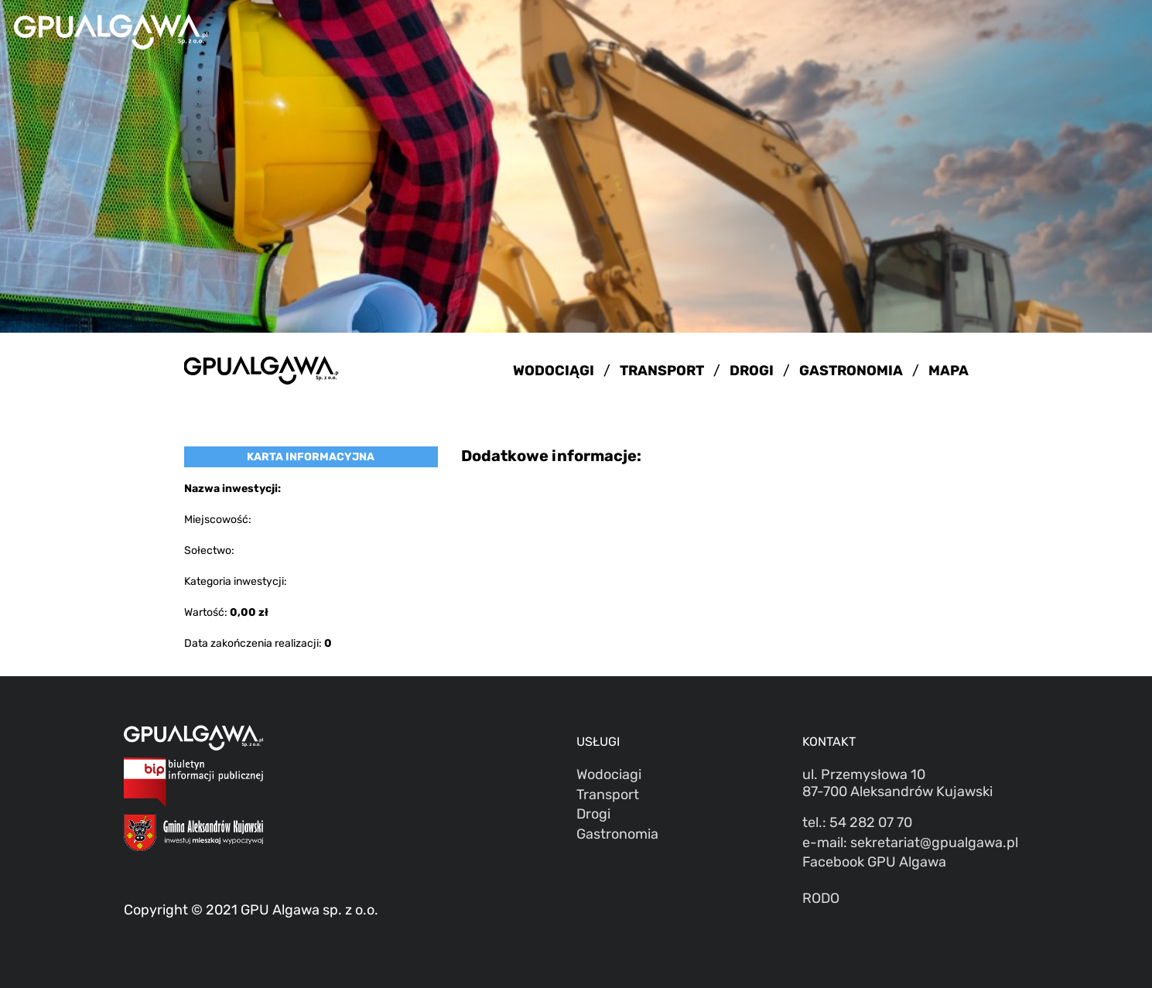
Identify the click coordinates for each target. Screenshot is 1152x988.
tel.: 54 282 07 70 (857, 822)
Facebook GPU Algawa (874, 861)
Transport (607, 794)
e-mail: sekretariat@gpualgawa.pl (910, 842)
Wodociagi (608, 774)
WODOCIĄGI (553, 370)
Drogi (593, 813)
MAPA (948, 370)
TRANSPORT (662, 370)
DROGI (752, 370)
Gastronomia (617, 834)
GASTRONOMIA (851, 370)
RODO (820, 898)
